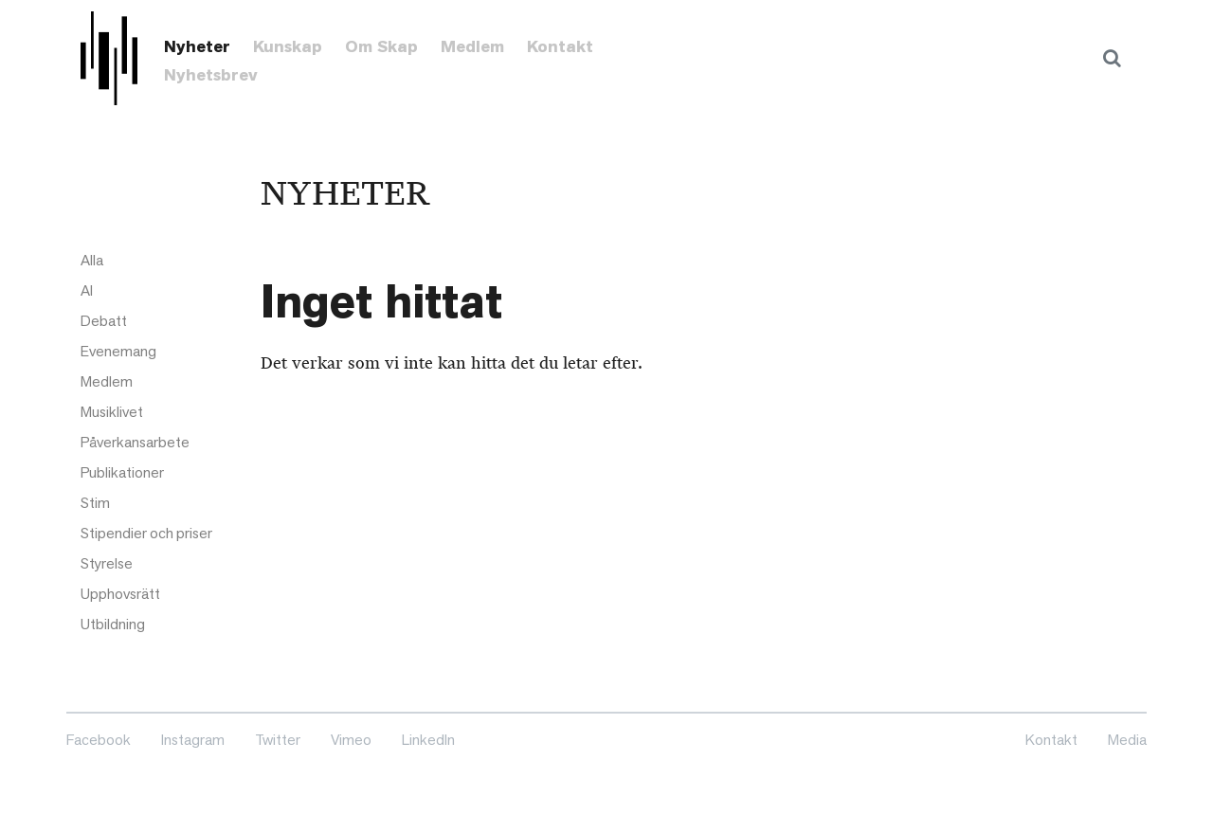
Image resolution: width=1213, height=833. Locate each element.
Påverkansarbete (135, 442)
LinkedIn (428, 740)
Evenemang (118, 351)
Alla (92, 260)
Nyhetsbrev (211, 74)
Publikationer (122, 472)
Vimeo (351, 740)
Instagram (193, 740)
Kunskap (287, 46)
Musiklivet (112, 412)
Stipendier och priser (146, 533)
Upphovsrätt (120, 594)
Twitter (277, 740)
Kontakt (560, 46)
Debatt (104, 321)
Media (1127, 740)
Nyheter (197, 46)
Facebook (98, 740)
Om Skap (381, 46)
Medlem (472, 46)
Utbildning (113, 624)
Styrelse (107, 563)
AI (87, 290)
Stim (95, 503)
